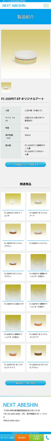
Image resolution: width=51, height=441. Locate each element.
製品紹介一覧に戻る (25, 383)
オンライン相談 (7, 437)
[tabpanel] (25, 54)
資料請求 (22, 437)
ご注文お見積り (36, 437)
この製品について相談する (26, 164)
